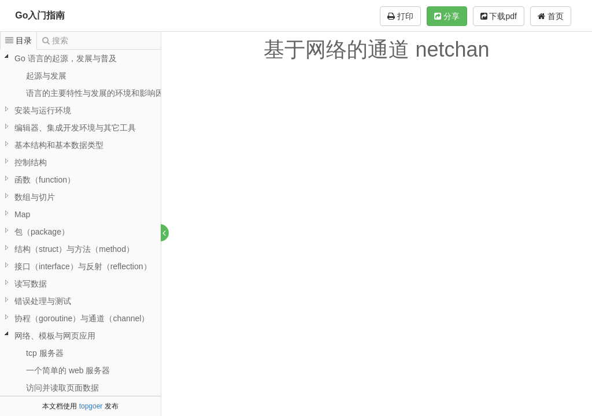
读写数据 (30, 283)
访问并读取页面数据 (62, 387)
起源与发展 (46, 75)
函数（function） (44, 179)
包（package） (41, 231)
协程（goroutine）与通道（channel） (81, 318)
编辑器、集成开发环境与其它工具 (75, 127)
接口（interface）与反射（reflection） (82, 266)
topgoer (91, 406)
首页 (551, 16)
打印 (400, 16)
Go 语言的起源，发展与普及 (65, 58)
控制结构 (30, 162)
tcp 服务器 (45, 353)
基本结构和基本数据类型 (58, 145)
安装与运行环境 (42, 110)
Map (22, 214)
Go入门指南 (40, 15)
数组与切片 (34, 197)
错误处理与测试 (42, 301)
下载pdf (498, 16)
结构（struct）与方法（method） (74, 249)
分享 (447, 16)
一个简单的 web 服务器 (68, 370)
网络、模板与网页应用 (54, 335)
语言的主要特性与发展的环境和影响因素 (99, 93)
